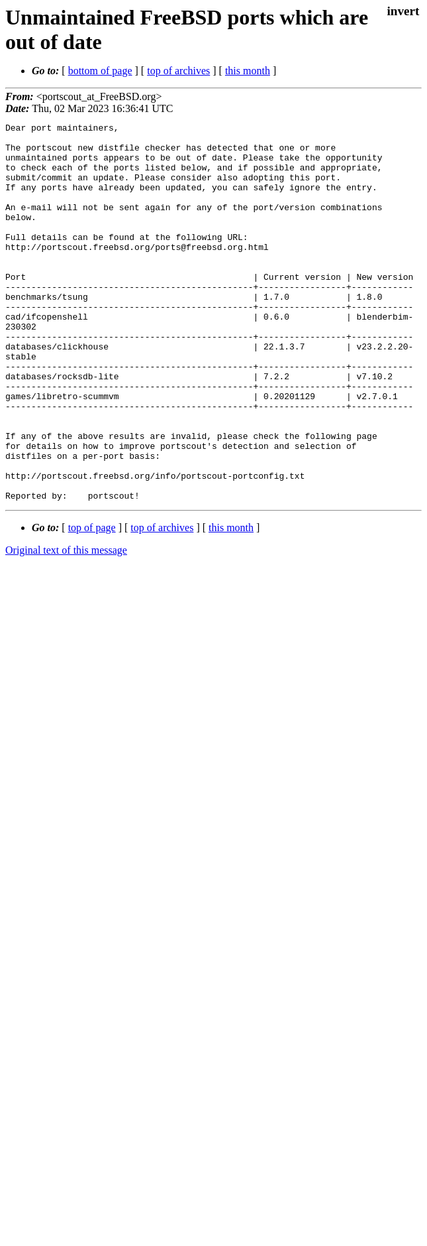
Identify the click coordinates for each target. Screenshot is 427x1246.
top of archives (178, 70)
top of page (92, 603)
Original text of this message (66, 625)
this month (247, 70)
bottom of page (100, 70)
